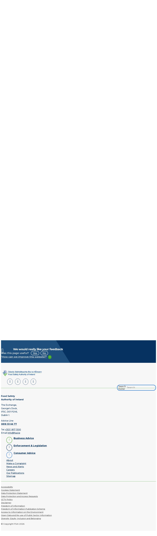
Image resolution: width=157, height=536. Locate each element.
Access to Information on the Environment (22, 512)
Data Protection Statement (14, 493)
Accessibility (7, 487)
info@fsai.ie (14, 433)
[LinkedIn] (10, 382)
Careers (10, 470)
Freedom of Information (13, 506)
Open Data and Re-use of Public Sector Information (26, 515)
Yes (35, 353)
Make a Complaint (16, 463)
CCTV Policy (7, 499)
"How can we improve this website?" (24, 356)
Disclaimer (6, 503)
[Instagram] (33, 382)
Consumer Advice (24, 453)
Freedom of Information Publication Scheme (23, 509)
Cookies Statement (10, 490)
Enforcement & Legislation (30, 445)
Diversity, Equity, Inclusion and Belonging (21, 518)
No (44, 353)
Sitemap (10, 476)
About (9, 460)
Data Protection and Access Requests (19, 496)
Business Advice (24, 438)
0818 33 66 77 (9, 424)
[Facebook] (18, 382)
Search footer (122, 387)
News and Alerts (15, 466)
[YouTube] (25, 382)
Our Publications (15, 473)
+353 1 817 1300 (13, 429)
